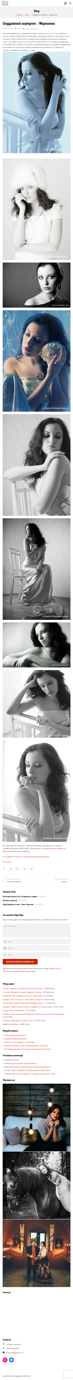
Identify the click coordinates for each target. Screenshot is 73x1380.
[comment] (36, 931)
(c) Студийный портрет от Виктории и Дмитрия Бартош (26, 856)
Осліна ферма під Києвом (15, 1035)
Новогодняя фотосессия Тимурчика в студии (20, 896)
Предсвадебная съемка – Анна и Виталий (18, 904)
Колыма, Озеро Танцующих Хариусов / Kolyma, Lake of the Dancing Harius (33, 1014)
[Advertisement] (36, 1314)
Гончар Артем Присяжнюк (14, 1010)
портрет (8, 862)
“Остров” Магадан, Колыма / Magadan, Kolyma (22, 992)
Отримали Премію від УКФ (15, 1039)
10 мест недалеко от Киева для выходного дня (22, 988)
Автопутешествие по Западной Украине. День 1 (23, 1003)
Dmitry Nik (8, 1074)
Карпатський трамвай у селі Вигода (19, 1042)
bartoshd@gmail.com (14, 1352)
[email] (36, 948)
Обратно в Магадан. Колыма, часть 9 (18, 1020)
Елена (16, 1060)
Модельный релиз (10, 1024)
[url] (36, 954)
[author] (36, 941)
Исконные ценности (10, 900)
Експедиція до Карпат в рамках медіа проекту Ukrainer (27, 1049)
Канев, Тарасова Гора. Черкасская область (32, 1067)
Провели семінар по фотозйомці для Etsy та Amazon (26, 1045)
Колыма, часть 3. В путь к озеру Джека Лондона (23, 999)
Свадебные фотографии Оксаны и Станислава (22, 996)
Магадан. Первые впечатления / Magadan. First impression (27, 1007)
